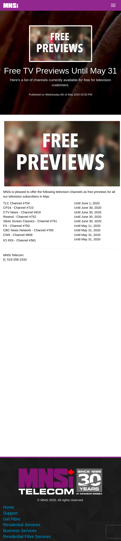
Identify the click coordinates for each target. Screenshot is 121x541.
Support (10, 513)
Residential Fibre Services (27, 536)
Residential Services (21, 524)
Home (8, 507)
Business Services (20, 530)
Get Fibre (11, 519)
